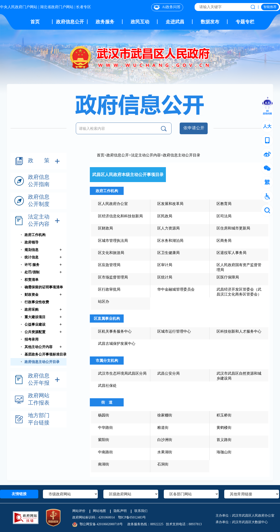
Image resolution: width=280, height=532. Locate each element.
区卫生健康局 (168, 253)
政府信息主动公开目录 (181, 155)
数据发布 (210, 21)
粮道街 (162, 428)
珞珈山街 (224, 452)
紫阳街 (103, 440)
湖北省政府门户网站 (57, 7)
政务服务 (105, 21)
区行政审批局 (109, 289)
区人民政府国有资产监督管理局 (239, 267)
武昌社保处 (107, 386)
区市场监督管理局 (113, 277)
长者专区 (83, 7)
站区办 (103, 301)
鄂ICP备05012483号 (132, 517)
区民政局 (164, 216)
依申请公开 (193, 127)
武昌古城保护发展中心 (116, 343)
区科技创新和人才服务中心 (239, 331)
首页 (35, 21)
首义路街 (224, 440)
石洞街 (162, 464)
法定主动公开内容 (146, 155)
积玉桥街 (224, 415)
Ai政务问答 (167, 7)
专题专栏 (245, 21)
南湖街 (103, 464)
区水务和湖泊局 (170, 241)
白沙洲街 (164, 440)
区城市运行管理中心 (174, 331)
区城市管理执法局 (113, 241)
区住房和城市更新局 (233, 228)
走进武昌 (175, 21)
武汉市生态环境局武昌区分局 (122, 373)
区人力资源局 (168, 228)
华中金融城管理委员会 (176, 289)
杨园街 (103, 415)
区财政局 (105, 228)
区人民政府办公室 (113, 204)
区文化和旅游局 (111, 253)
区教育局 (224, 204)
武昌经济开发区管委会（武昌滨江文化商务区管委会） (239, 291)
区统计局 (164, 277)
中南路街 (105, 452)
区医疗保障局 (228, 277)
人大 (267, 126)
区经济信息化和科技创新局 (120, 216)
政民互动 (140, 21)
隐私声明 (120, 511)
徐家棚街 (164, 415)
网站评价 (78, 511)
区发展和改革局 (170, 204)
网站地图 (99, 511)
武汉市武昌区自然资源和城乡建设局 (239, 375)
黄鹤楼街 (224, 428)
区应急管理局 (109, 265)
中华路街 (105, 428)
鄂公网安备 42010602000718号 (101, 524)
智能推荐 (269, 7)
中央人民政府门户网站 (18, 7)
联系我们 (140, 511)
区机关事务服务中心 (115, 331)
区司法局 (224, 216)
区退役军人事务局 (231, 253)
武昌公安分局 (168, 373)
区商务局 (224, 241)
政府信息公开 (70, 21)
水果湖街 (164, 452)
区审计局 (164, 265)
